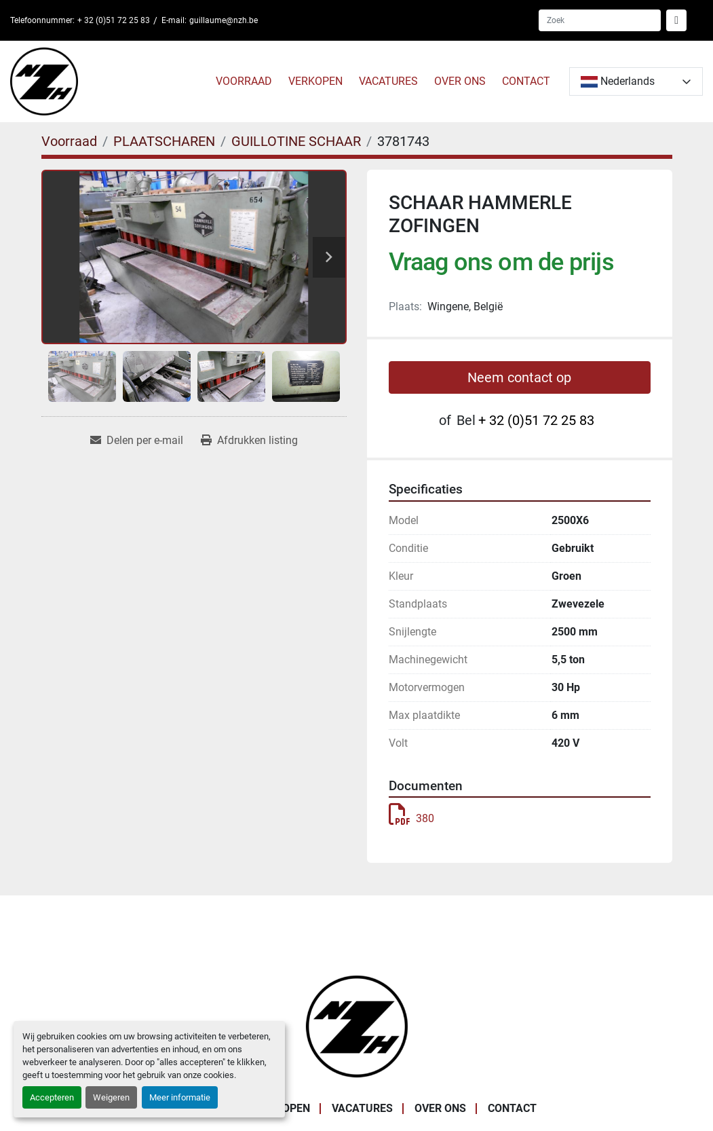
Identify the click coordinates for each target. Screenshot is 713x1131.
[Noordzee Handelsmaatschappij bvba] (357, 1026)
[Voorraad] (69, 141)
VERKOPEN (315, 81)
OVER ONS (460, 81)
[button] (244, 81)
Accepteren (52, 1097)
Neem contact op (519, 377)
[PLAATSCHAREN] (164, 141)
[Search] (600, 20)
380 (411, 818)
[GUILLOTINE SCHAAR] (296, 141)
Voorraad (244, 81)
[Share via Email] (136, 440)
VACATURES (388, 81)
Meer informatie (179, 1097)
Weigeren (111, 1097)
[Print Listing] (249, 440)
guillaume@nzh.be (223, 20)
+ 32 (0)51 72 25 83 (113, 20)
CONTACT (526, 81)
